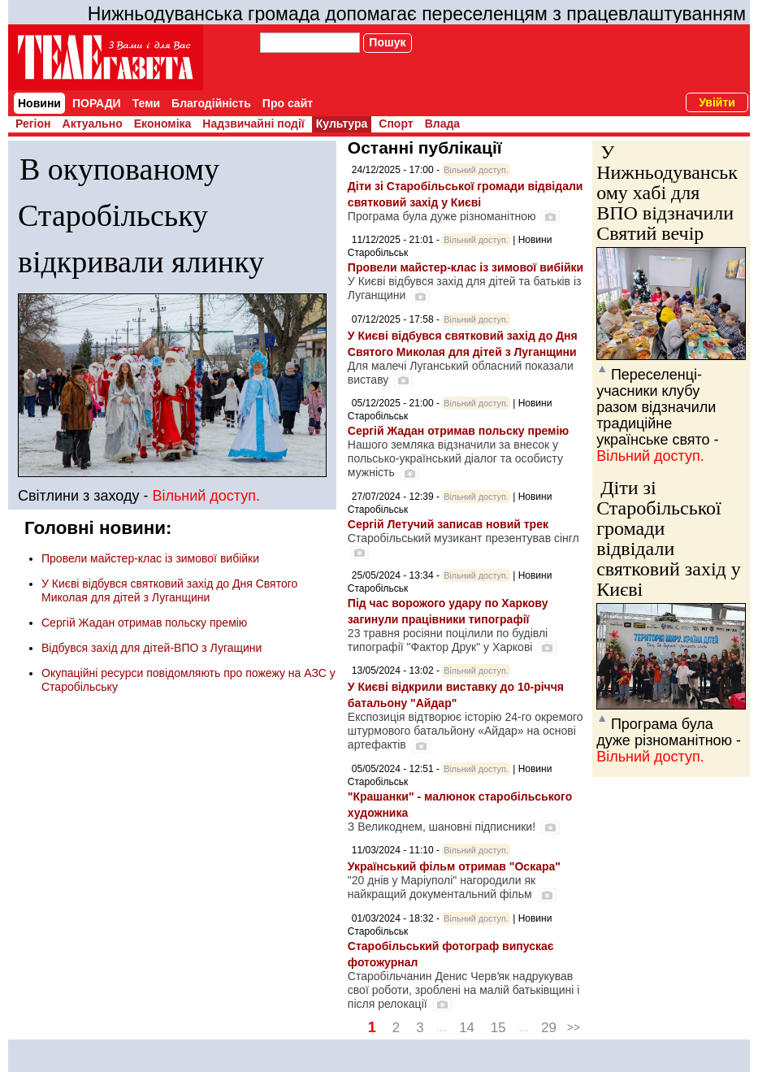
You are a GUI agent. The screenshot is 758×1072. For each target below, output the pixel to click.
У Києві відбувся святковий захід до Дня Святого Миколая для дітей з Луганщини (169, 590)
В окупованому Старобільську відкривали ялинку (141, 215)
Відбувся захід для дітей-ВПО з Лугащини (151, 647)
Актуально (93, 123)
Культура (342, 123)
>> (573, 1027)
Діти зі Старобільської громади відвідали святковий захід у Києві (668, 538)
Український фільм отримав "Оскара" (454, 866)
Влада (442, 123)
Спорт (396, 123)
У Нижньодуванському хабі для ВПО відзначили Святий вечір (667, 192)
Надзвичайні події (253, 123)
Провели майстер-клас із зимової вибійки (150, 558)
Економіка (163, 123)
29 (549, 1027)
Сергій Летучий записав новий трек (448, 524)
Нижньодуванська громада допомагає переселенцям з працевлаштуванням (417, 13)
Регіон (33, 123)
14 (466, 1027)
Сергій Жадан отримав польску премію (144, 622)
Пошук (387, 42)
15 (498, 1027)
